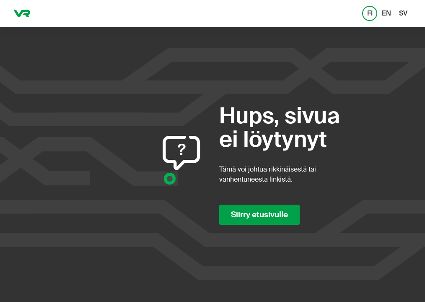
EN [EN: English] (386, 13)
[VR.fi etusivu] (22, 13)
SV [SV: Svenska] (403, 13)
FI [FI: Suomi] (370, 13)
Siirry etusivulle (259, 215)
